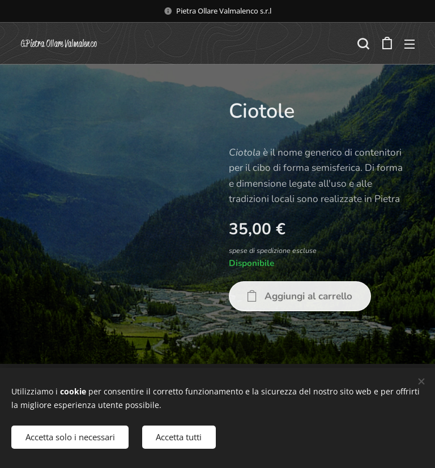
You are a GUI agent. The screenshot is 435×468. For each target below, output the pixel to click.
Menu (409, 44)
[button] (363, 43)
